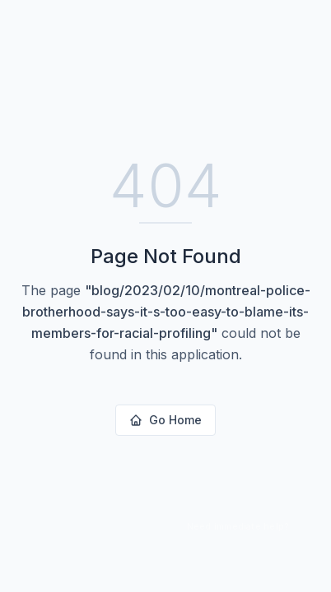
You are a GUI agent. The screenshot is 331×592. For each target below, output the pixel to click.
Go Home (165, 420)
